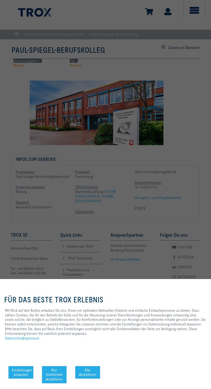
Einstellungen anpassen (22, 372)
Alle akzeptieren (87, 372)
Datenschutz (14, 338)
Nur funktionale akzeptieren (54, 375)
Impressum (31, 338)
